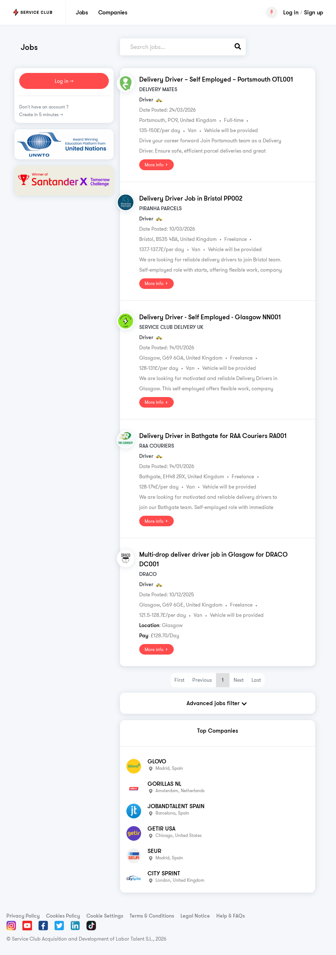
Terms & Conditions (152, 915)
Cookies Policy (63, 915)
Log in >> (64, 81)
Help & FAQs (230, 915)
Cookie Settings (104, 915)
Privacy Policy (23, 915)
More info (156, 165)
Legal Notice (195, 915)
